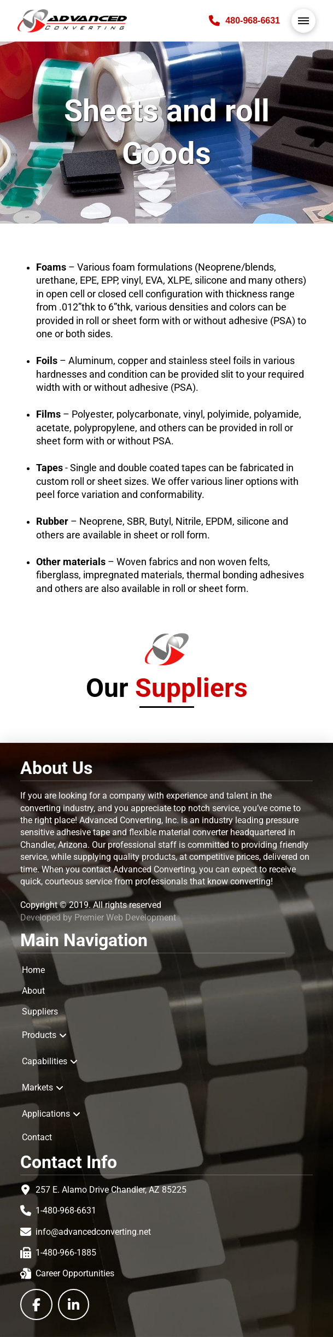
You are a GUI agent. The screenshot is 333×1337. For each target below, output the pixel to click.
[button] (303, 21)
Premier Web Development (125, 917)
